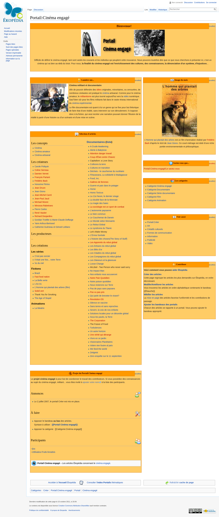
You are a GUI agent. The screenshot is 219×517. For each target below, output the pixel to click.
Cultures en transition (100, 168)
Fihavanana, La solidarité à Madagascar (108, 175)
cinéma (105, 93)
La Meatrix (39, 308)
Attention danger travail (101, 153)
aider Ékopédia (180, 270)
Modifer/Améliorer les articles (158, 284)
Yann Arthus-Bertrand (45, 223)
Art (148, 226)
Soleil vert (39, 291)
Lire (146, 10)
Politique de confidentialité (39, 510)
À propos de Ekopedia (58, 510)
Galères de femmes (99, 182)
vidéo (126, 96)
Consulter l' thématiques (105, 482)
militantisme (85, 96)
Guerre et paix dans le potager (104, 185)
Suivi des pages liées (14, 47)
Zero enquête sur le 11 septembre (106, 356)
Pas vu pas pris (97, 292)
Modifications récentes (13, 31)
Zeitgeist (94, 352)
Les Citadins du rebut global (103, 253)
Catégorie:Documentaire (158, 189)
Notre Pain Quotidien (100, 278)
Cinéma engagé (90, 490)
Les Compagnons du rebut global (105, 256)
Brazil (37, 273)
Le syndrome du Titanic (101, 228)
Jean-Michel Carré (43, 195)
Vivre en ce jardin (98, 338)
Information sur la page (13, 60)
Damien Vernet (41, 173)
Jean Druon (40, 188)
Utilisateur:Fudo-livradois (43, 452)
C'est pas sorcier (42, 256)
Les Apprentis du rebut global (103, 242)
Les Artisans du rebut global (103, 246)
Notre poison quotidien (100, 281)
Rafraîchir (182, 482)
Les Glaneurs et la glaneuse (103, 260)
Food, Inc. (94, 178)
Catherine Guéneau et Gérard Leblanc (52, 227)
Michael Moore (41, 202)
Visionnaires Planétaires (101, 342)
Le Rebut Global (97, 224)
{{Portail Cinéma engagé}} (65, 424)
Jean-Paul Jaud (42, 198)
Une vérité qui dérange (100, 335)
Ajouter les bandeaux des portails (160, 304)
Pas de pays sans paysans (102, 288)
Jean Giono (40, 191)
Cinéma (38, 148)
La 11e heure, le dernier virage (104, 196)
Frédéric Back (41, 181)
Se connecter (211, 2)
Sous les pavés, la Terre (101, 317)
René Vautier (41, 213)
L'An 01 (38, 284)
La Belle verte (41, 280)
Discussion (188, 2)
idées (99, 89)
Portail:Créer (153, 222)
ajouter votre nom (91, 382)
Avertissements (74, 510)
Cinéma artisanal (42, 155)
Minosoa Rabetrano (44, 205)
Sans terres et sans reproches (104, 306)
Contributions (199, 2)
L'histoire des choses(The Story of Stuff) (108, 239)
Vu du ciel (39, 263)
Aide (6, 37)
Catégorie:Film (154, 197)
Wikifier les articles (153, 294)
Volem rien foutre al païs (101, 345)
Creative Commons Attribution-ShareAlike (73, 506)
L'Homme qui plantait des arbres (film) (52, 287)
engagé (106, 463)
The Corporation (97, 320)
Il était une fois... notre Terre (47, 259)
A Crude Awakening (99, 146)
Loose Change (97, 264)
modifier (212, 26)
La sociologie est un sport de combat (107, 207)
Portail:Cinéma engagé (61, 490)
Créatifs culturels (155, 229)
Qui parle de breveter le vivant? (104, 296)
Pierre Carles (41, 209)
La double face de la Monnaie (104, 200)
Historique (162, 10)
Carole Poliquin (42, 166)
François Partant (42, 177)
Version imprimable (13, 53)
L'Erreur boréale (97, 235)
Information (152, 236)
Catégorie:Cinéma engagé (159, 186)
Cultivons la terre (98, 164)
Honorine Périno (42, 184)
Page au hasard (10, 34)
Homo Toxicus (96, 192)
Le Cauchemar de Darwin (102, 217)
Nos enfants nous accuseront (103, 274)
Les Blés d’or (96, 249)
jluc (33, 449)
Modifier (153, 10)
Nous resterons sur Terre (101, 285)
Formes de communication (159, 233)
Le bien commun (98, 214)
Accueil (7, 28)
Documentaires (96, 142)
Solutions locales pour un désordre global (109, 313)
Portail (77, 490)
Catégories (36, 490)
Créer (46, 490)
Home (93, 189)
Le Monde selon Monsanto (102, 221)
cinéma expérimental (81, 103)
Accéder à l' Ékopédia (62, 482)
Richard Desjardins (43, 216)
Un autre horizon (98, 331)
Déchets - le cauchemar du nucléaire (107, 171)
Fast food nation (42, 277)
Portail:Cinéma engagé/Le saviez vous (162, 169)
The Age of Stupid (43, 298)
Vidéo (150, 243)
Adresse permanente (14, 56)
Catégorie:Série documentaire (161, 193)
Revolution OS (97, 299)
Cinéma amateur (42, 151)
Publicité (151, 240)
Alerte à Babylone (98, 150)
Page (29, 10)
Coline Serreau (41, 170)
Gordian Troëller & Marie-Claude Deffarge (54, 220)
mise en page (153, 298)
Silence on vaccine (99, 303)
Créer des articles (152, 274)
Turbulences (96, 327)
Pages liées (10, 44)
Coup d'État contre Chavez (102, 157)
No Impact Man (97, 271)
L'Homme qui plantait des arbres (159, 140)
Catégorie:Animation (156, 200)
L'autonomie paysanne (100, 210)
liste (109, 142)
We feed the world (98, 349)
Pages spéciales (12, 50)
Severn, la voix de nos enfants (104, 310)
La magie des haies (99, 203)
